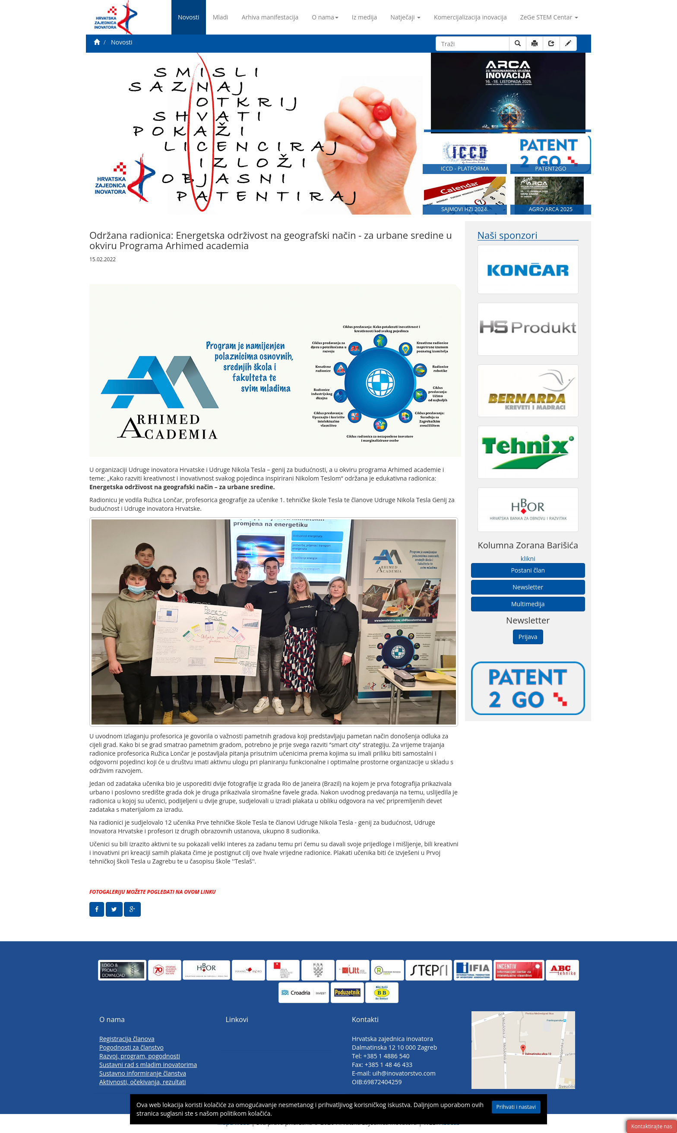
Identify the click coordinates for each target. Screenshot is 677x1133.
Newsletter (527, 587)
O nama (325, 17)
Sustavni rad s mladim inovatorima (148, 1064)
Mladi (220, 17)
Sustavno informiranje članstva (142, 1073)
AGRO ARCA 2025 (551, 209)
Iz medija (364, 17)
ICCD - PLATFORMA (465, 168)
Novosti (188, 17)
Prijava (528, 637)
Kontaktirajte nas (651, 1126)
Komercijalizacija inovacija (470, 17)
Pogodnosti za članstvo (131, 1047)
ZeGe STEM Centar (549, 17)
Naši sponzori (508, 235)
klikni (528, 558)
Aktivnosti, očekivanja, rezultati (142, 1082)
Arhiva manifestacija (270, 17)
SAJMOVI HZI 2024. (464, 209)
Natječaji (405, 17)
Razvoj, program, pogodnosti (139, 1056)
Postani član (528, 570)
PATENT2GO (550, 168)
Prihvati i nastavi (509, 1107)
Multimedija (527, 604)
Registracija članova (127, 1039)
